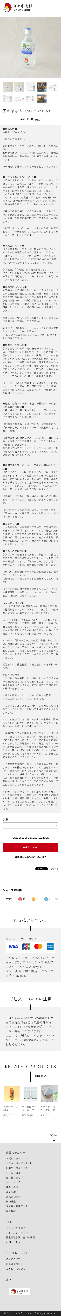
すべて (9, 899)
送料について (13, 1259)
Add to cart (30, 847)
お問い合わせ (13, 1242)
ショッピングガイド (17, 1228)
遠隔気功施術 (13, 1196)
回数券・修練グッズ (17, 1206)
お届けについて (14, 1264)
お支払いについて (15, 1268)
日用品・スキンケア (17, 1168)
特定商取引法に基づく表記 (20, 1237)
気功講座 (11, 1201)
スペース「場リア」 (16, 1182)
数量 (5, 820)
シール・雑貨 (13, 1173)
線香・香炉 (12, 1187)
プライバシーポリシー (18, 1232)
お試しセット (13, 1158)
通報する (54, 868)
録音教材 (11, 1211)
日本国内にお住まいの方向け (30, 856)
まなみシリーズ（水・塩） (20, 1163)
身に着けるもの (14, 1177)
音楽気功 (11, 1192)
